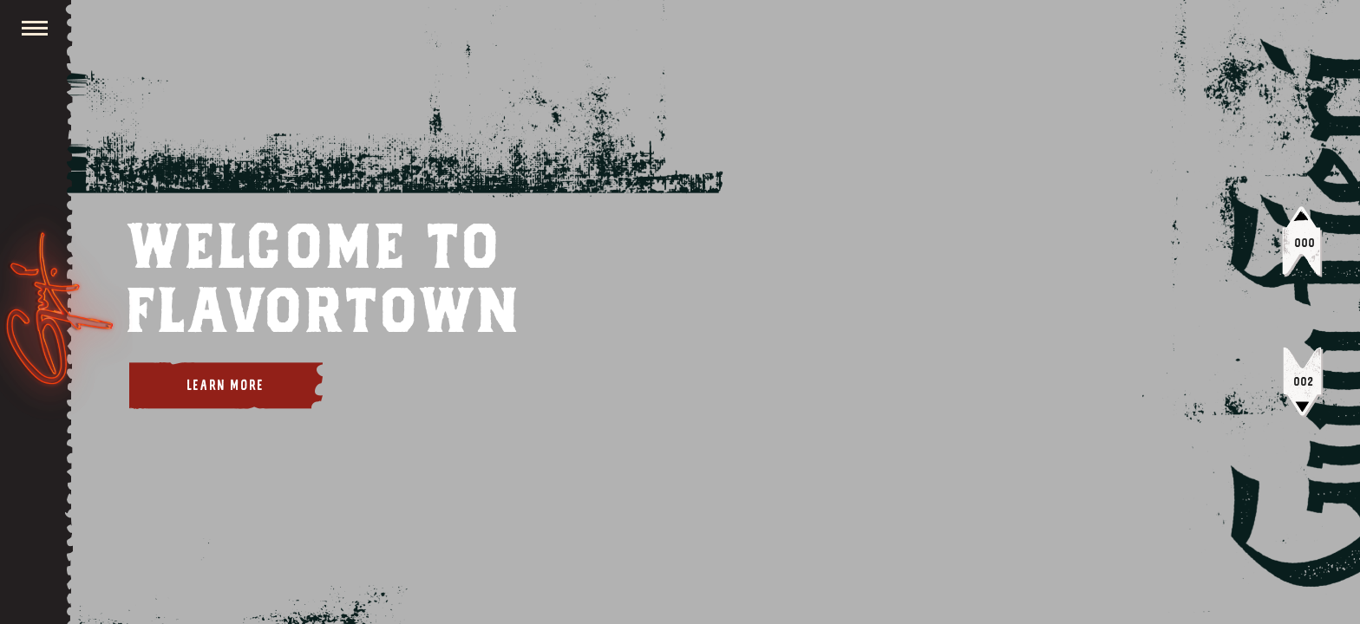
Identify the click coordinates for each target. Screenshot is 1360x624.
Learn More (226, 386)
